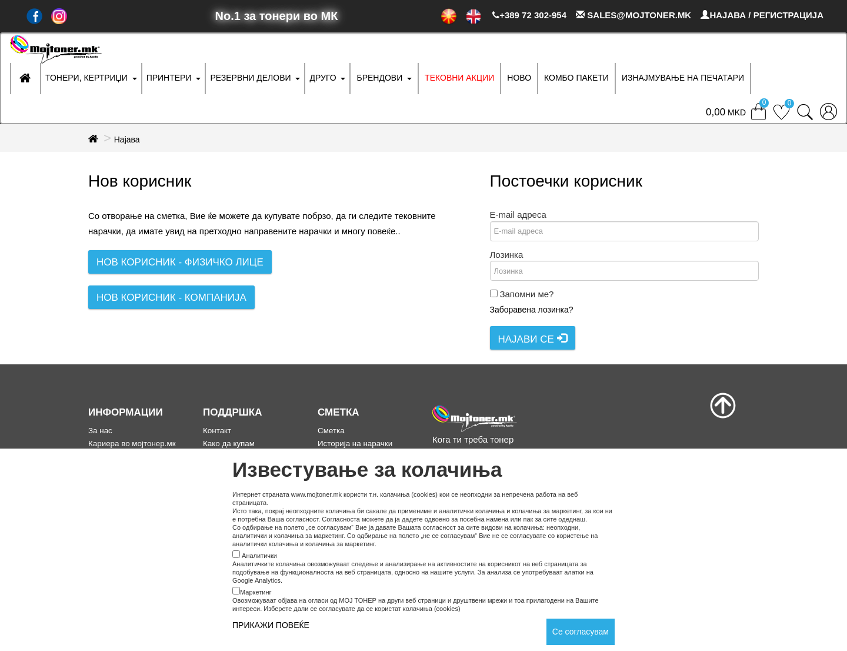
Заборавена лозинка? (531, 309)
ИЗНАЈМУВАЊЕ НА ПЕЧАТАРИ (683, 77)
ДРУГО (322, 77)
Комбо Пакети (576, 77)
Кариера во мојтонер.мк (132, 443)
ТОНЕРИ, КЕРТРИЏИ (86, 77)
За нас (100, 430)
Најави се (532, 339)
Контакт (217, 430)
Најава (127, 139)
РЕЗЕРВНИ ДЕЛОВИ (250, 77)
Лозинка (506, 255)
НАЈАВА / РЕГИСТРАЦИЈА (762, 15)
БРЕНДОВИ (379, 77)
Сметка (331, 430)
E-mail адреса (518, 215)
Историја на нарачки (355, 443)
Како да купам (229, 443)
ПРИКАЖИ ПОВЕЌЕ (270, 625)
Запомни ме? (526, 294)
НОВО (519, 77)
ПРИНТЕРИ (169, 77)
